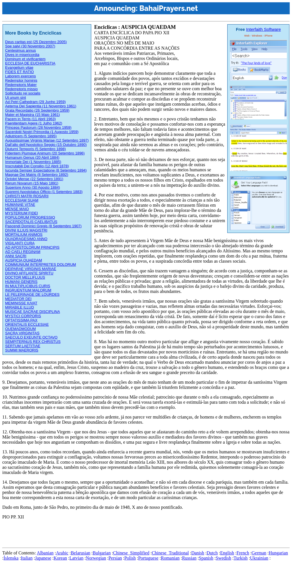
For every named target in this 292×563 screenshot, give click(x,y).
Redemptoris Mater (21, 85)
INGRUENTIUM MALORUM (28, 290)
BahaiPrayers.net (168, 8)
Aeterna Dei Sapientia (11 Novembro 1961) (40, 106)
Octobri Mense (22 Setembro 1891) (34, 179)
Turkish (241, 558)
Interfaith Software (263, 29)
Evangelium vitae (19, 67)
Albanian (45, 552)
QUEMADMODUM (20, 329)
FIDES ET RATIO (19, 72)
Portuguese (148, 558)
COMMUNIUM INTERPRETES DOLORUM (40, 264)
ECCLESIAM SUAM (21, 200)
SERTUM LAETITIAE (22, 346)
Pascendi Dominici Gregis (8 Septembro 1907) (43, 226)
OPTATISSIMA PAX (21, 320)
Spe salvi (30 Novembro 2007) (30, 46)
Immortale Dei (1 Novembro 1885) (33, 162)
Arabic (62, 552)
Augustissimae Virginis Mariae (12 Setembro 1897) (47, 140)
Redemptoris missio (21, 89)
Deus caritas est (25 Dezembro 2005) (36, 42)
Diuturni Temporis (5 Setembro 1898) (35, 149)
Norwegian (96, 558)
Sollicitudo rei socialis (22, 93)
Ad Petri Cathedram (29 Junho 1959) (35, 102)
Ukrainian (259, 558)
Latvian (77, 558)
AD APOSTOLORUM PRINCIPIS (32, 247)
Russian (189, 558)
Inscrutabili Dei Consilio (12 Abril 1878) (37, 166)
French (242, 552)
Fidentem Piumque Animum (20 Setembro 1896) (45, 153)
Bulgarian (102, 552)
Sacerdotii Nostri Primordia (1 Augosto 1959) (41, 132)
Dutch (212, 552)
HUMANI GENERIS (21, 282)
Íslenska (10, 558)
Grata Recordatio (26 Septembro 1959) (37, 110)
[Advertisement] (106, 532)
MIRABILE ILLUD (19, 307)
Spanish (206, 558)
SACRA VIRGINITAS (22, 333)
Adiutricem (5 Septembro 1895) (31, 136)
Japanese (43, 558)
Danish (197, 552)
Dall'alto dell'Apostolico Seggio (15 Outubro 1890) (46, 144)
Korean (60, 558)
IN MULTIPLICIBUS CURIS (27, 286)
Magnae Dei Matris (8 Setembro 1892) (36, 174)
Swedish (223, 558)
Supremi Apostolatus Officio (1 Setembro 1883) (43, 192)
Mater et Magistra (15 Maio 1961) (32, 114)
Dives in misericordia (22, 55)
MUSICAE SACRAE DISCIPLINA (32, 311)
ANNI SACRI (15, 256)
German (259, 552)
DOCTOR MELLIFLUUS (25, 277)
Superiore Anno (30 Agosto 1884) (32, 187)
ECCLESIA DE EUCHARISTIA (30, 63)
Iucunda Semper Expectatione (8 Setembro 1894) (46, 170)
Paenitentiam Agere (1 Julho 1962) (33, 123)
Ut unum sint (15, 97)
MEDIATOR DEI (18, 299)
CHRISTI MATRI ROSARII (26, 196)
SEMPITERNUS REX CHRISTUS (32, 341)
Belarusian (80, 552)
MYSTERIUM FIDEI (21, 213)
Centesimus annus (20, 50)
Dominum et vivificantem (25, 59)
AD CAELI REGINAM (22, 252)
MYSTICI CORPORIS (23, 316)
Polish (130, 558)
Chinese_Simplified (131, 552)
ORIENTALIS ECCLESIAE (27, 324)
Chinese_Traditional (170, 552)
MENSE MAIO (17, 209)
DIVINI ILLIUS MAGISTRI (26, 230)
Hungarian (278, 552)
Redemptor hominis (21, 80)
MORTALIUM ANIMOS (23, 234)
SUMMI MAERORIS (21, 350)
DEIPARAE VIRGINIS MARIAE (30, 269)
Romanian (170, 558)
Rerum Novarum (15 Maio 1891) (31, 183)
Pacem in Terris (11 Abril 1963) (30, 119)
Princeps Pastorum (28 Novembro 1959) (38, 127)
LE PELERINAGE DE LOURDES (32, 294)
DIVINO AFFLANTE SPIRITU (29, 273)
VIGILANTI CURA (20, 243)
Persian (115, 558)
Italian (27, 558)
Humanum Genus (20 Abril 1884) (32, 157)
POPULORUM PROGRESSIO (30, 217)
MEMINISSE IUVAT (21, 303)
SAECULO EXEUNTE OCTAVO (31, 337)
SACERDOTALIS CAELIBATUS (31, 222)
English (227, 552)
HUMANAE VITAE (20, 204)
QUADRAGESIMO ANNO (26, 239)
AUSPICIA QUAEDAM (23, 260)
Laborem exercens (20, 76)
